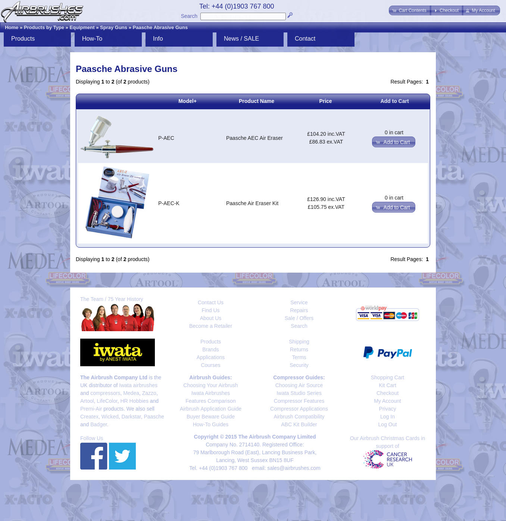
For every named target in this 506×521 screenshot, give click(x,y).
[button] (410, 10)
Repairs (299, 310)
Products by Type (44, 27)
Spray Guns (113, 27)
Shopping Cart (388, 377)
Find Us (210, 310)
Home (11, 27)
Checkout (388, 393)
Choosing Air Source (299, 385)
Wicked (110, 417)
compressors (105, 393)
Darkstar (131, 417)
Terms (299, 357)
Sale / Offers (299, 318)
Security (299, 365)
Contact (305, 38)
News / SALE (241, 38)
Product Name (256, 101)
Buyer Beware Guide (211, 417)
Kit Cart (387, 385)
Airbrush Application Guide (210, 409)
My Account (387, 401)
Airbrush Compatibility (299, 417)
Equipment (81, 27)
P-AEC (166, 138)
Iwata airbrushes (138, 385)
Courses (210, 365)
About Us (211, 318)
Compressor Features (299, 401)
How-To (92, 38)
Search (189, 16)
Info (158, 38)
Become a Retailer (210, 326)
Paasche (154, 417)
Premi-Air (91, 409)
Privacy (387, 409)
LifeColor (107, 401)
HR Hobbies (134, 401)
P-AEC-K (168, 203)
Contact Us (211, 302)
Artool (87, 401)
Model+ (187, 101)
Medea (131, 393)
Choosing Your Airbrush (210, 385)
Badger (98, 424)
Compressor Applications (299, 409)
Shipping (299, 342)
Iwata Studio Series (299, 393)
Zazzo (149, 393)
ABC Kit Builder (299, 424)
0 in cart (394, 132)
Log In (387, 417)
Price (325, 101)
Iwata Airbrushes (210, 393)
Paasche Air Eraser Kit (252, 203)
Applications (211, 357)
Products (23, 38)
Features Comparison (210, 401)
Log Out (387, 424)
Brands (210, 349)
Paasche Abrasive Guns (160, 27)
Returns (299, 349)
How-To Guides (211, 424)
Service (299, 302)
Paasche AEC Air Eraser (254, 138)
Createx (89, 417)
